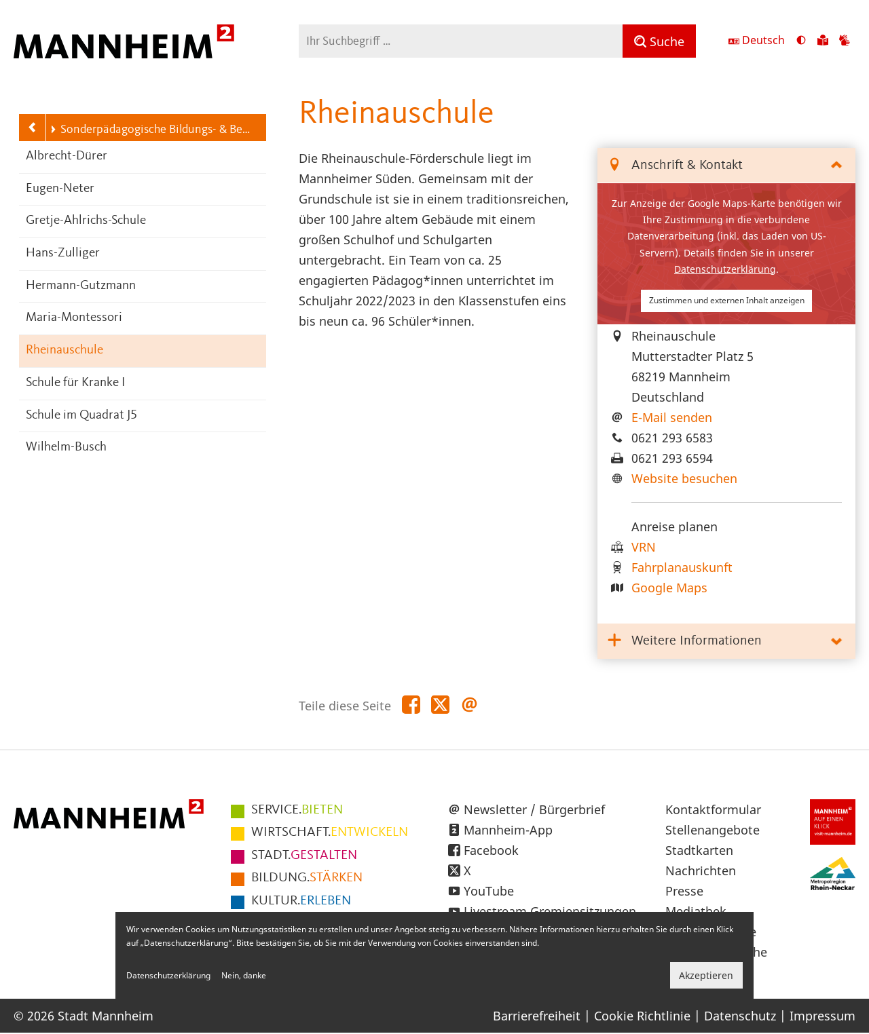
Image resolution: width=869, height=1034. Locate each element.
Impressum (822, 1016)
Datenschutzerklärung (725, 269)
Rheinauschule (64, 350)
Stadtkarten (699, 850)
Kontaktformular (713, 809)
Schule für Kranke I (75, 383)
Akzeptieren (706, 975)
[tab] (726, 166)
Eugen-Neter (60, 189)
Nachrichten (700, 870)
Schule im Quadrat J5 (81, 415)
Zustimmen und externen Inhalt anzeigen (727, 300)
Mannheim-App (508, 830)
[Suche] (659, 41)
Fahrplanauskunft (682, 567)
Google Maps (669, 587)
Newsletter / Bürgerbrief (534, 809)
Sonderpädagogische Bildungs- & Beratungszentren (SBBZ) (151, 129)
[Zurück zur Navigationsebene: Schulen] (32, 127)
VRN (643, 547)
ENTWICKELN (329, 832)
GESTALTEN (304, 855)
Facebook (491, 850)
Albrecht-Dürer (66, 156)
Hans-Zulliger (63, 253)
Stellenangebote (712, 830)
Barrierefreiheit (536, 1016)
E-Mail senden (671, 417)
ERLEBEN (301, 901)
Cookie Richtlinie (642, 1016)
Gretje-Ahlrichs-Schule (86, 220)
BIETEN (297, 810)
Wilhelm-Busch (66, 447)
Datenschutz (740, 1016)
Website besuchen (684, 478)
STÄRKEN (307, 878)
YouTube (489, 891)
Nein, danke (243, 975)
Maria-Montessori (74, 317)
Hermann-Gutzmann (81, 286)
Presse (684, 891)
